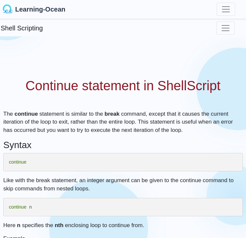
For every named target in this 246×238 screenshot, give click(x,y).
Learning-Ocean (34, 9)
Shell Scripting (22, 28)
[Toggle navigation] (226, 9)
